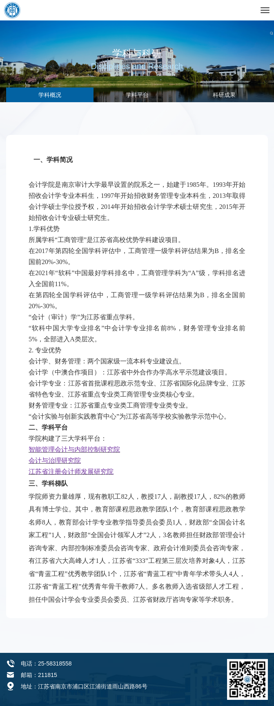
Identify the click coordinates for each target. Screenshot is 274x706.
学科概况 (49, 95)
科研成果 (224, 95)
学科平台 (137, 95)
